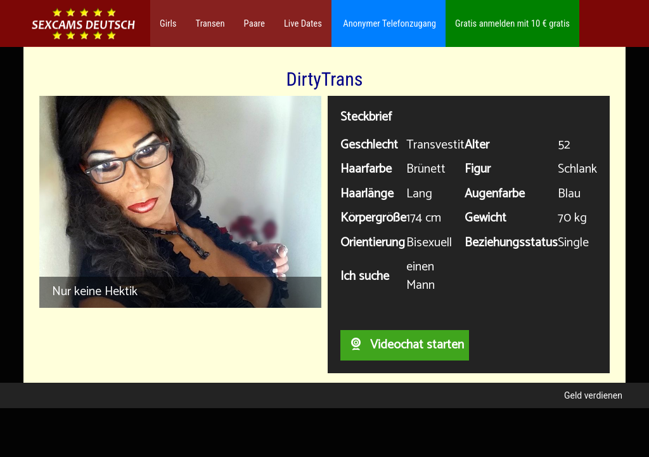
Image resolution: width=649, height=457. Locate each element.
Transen (210, 23)
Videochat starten (404, 344)
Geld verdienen (593, 395)
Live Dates (303, 23)
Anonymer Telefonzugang (388, 23)
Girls (168, 23)
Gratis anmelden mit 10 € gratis (512, 23)
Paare (254, 23)
